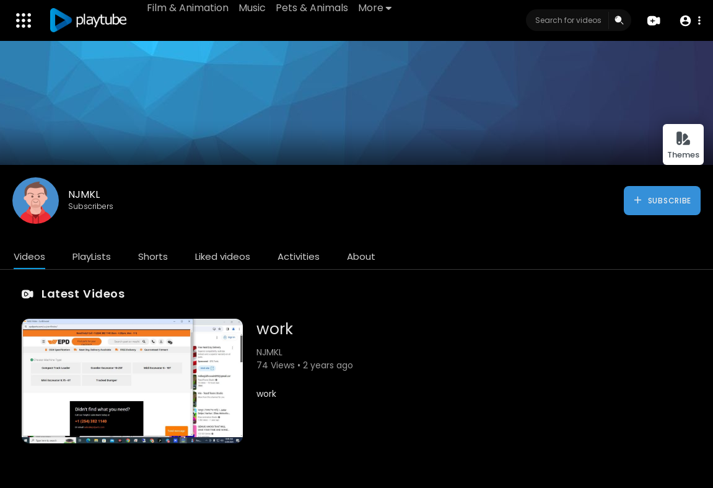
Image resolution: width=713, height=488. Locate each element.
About (361, 256)
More (374, 8)
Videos (29, 256)
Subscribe (661, 200)
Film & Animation (188, 8)
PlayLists (91, 256)
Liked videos (222, 256)
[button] (689, 21)
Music (252, 8)
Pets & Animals (312, 8)
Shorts (153, 256)
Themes (683, 145)
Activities (299, 256)
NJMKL (84, 194)
